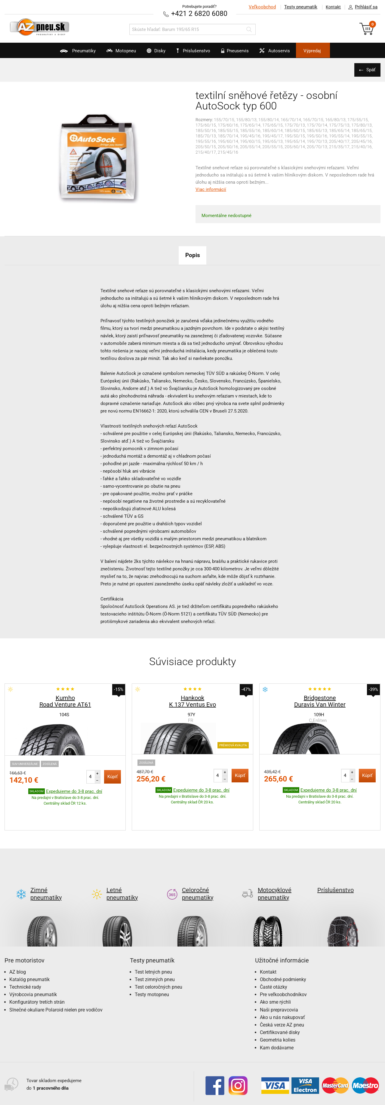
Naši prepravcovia (279, 981)
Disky (149, 53)
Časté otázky (273, 958)
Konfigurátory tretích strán (37, 974)
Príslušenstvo (196, 51)
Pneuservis (239, 53)
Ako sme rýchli (275, 974)
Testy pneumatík (298, 7)
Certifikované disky (280, 1004)
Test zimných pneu (155, 951)
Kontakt (332, 7)
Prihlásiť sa (361, 7)
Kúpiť (112, 776)
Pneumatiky (59, 53)
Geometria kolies (277, 1011)
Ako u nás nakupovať (282, 989)
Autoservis (285, 53)
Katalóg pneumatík (29, 951)
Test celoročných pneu (158, 958)
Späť (369, 69)
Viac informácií (211, 189)
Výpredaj (329, 51)
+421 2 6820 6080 (199, 13)
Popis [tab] (192, 254)
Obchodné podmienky (283, 951)
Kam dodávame (277, 1019)
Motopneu (108, 53)
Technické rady (25, 958)
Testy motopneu (152, 966)
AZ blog (17, 943)
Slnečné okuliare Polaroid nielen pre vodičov (56, 981)
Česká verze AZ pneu (282, 996)
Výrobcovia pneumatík (33, 966)
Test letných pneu (153, 943)
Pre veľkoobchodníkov (283, 966)
